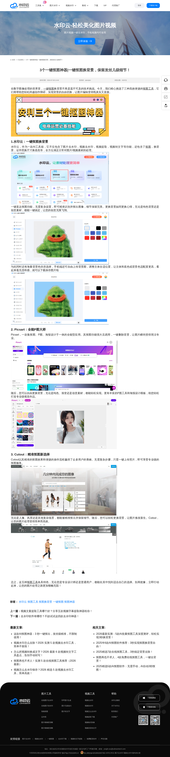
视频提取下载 (90, 717)
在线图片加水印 (47, 706)
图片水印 (54, 5)
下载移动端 (149, 707)
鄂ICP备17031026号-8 (70, 753)
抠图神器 (69, 601)
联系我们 (114, 711)
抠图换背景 (45, 601)
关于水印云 (115, 706)
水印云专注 (110, 753)
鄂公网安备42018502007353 (93, 753)
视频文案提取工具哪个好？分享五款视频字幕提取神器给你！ (56, 611)
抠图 (148, 146)
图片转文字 (66, 711)
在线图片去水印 (47, 700)
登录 (139, 5)
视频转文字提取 (76, 739)
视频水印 (70, 5)
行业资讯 (21, 60)
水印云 (23, 601)
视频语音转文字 (90, 728)
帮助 (113, 693)
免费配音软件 (92, 739)
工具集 (39, 3)
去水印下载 (62, 739)
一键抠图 (48, 88)
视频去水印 (89, 700)
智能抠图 (44, 711)
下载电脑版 (149, 698)
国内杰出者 (136, 753)
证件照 (43, 717)
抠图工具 (148, 88)
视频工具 (90, 693)
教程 (84, 5)
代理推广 (114, 717)
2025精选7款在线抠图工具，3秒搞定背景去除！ (124, 651)
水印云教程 (115, 700)
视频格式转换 (90, 722)
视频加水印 (89, 706)
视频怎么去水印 (90, 711)
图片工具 (46, 693)
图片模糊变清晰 (47, 722)
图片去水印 (26, 739)
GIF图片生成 (66, 700)
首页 (12, 60)
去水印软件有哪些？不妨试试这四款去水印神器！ (50, 616)
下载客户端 (153, 5)
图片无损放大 (67, 706)
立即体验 (85, 41)
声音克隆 (104, 739)
